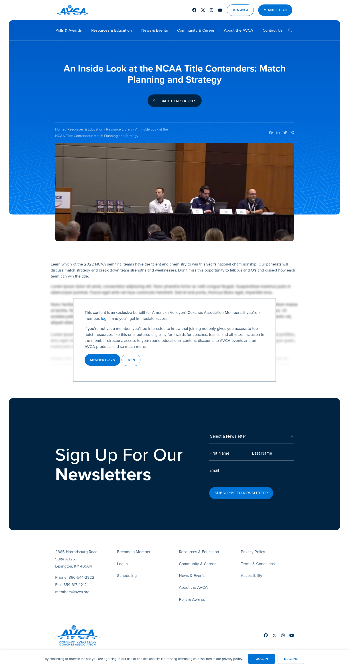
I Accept (261, 658)
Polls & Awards (68, 30)
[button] (288, 30)
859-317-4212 (75, 581)
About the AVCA (238, 30)
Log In (122, 560)
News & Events (154, 30)
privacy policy (232, 658)
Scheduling (127, 571)
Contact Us (272, 30)
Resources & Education (111, 30)
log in (106, 318)
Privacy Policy (253, 548)
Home (60, 129)
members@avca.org (72, 588)
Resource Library (119, 129)
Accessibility (251, 571)
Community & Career (195, 30)
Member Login (275, 10)
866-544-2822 (81, 573)
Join (131, 359)
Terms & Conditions (258, 560)
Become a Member (133, 548)
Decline (291, 658)
